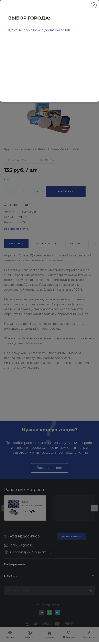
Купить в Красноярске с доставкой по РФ (39, 30)
